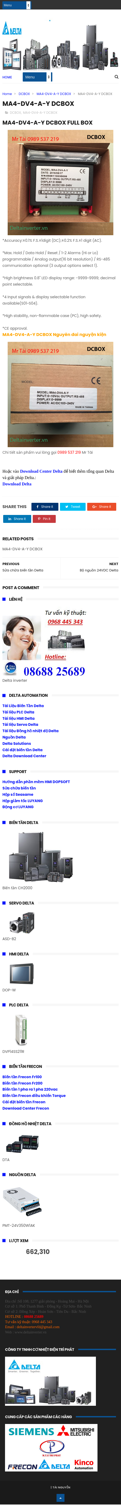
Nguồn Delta (14, 737)
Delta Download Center (24, 756)
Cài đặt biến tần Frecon (23, 1102)
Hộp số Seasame (17, 794)
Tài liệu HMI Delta (18, 718)
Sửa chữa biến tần (19, 788)
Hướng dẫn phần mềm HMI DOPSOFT (36, 782)
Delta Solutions (16, 743)
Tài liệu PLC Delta (18, 712)
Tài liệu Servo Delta (20, 725)
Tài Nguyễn (61, 1488)
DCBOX (24, 94)
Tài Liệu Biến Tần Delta (23, 706)
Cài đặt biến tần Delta (22, 750)
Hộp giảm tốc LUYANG (22, 801)
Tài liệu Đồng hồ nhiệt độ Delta (30, 731)
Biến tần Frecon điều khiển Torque (34, 1096)
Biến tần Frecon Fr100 (22, 1077)
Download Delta (16, 484)
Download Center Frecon (25, 1108)
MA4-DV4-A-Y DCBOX (54, 94)
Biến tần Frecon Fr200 (22, 1083)
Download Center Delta (41, 472)
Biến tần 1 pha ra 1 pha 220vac (30, 1089)
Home (7, 77)
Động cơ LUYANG (18, 807)
